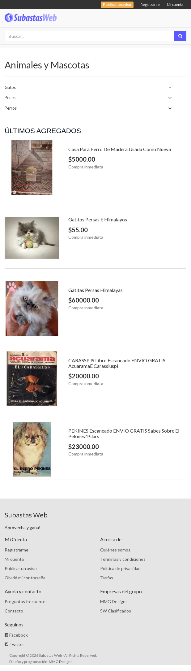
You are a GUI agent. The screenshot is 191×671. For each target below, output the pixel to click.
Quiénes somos (115, 549)
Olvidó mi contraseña (25, 577)
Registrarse (150, 4)
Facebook (16, 635)
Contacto (14, 610)
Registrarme (16, 549)
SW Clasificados (115, 610)
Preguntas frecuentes (26, 601)
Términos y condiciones (123, 559)
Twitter (14, 644)
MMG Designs (114, 601)
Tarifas (106, 577)
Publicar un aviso (21, 568)
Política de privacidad (120, 568)
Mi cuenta (175, 4)
